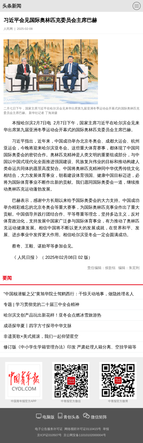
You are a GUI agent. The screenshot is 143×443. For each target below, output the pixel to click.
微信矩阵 (99, 417)
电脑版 (48, 417)
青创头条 (72, 417)
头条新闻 (11, 6)
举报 (106, 429)
